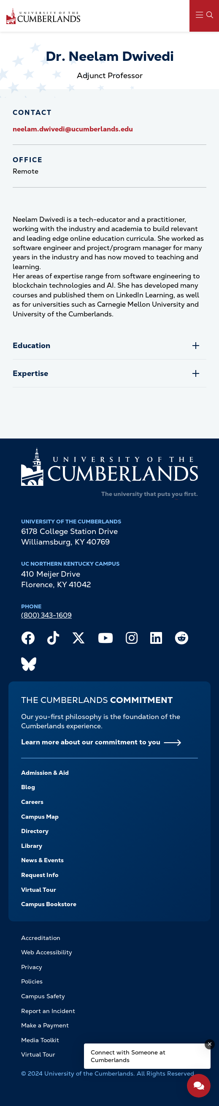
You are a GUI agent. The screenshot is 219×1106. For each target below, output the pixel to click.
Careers (32, 802)
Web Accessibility (46, 952)
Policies (32, 981)
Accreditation (40, 938)
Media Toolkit (40, 1040)
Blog (28, 787)
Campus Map (40, 816)
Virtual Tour (38, 890)
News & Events (42, 860)
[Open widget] (199, 1086)
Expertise (30, 373)
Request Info (40, 875)
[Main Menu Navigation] (204, 16)
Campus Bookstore (48, 904)
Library (31, 846)
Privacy (31, 967)
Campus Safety (43, 996)
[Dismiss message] (210, 1044)
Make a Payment (45, 1025)
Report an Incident (48, 1011)
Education (31, 345)
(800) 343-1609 (46, 615)
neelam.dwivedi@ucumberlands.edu (73, 129)
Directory (35, 831)
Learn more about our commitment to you (90, 742)
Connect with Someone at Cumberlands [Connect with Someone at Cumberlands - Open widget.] (128, 1056)
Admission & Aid (45, 772)
